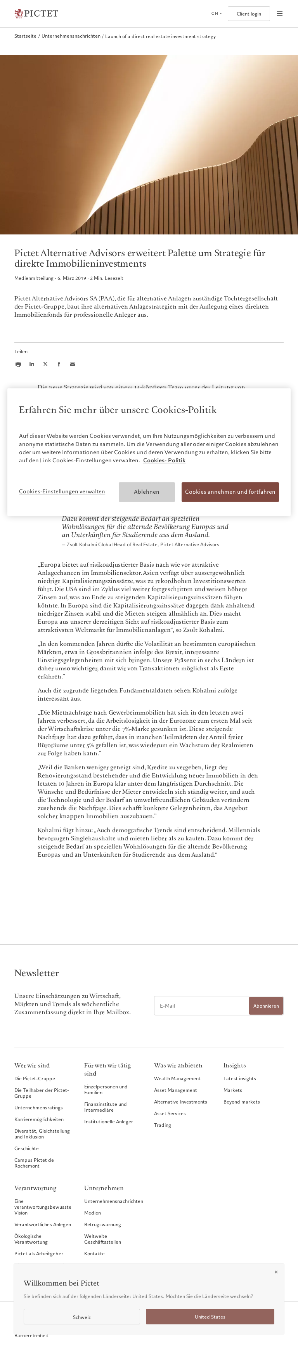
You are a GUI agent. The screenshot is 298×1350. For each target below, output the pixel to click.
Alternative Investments (180, 1101)
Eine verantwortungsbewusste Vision (42, 1207)
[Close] (276, 1272)
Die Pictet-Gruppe (34, 1078)
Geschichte (26, 1148)
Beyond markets (242, 1101)
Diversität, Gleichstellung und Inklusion (42, 1134)
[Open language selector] (216, 13)
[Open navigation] (279, 13)
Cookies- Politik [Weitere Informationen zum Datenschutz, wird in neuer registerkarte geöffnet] (164, 460)
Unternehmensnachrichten (113, 1201)
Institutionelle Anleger (108, 1121)
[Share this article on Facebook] (59, 364)
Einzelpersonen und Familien (106, 1089)
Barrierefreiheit (31, 1335)
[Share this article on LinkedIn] (32, 364)
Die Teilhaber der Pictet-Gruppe (41, 1093)
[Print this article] (18, 364)
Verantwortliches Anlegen (42, 1224)
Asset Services (170, 1113)
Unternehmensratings (38, 1107)
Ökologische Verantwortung (31, 1239)
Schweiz (82, 1317)
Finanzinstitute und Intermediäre (105, 1107)
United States (210, 1317)
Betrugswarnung (102, 1224)
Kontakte (94, 1253)
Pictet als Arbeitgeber (38, 1253)
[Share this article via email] (72, 364)
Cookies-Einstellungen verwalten (62, 491)
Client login (249, 13)
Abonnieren (266, 1006)
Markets (233, 1090)
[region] (149, 452)
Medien (92, 1212)
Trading (162, 1125)
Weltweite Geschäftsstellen (102, 1239)
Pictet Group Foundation (41, 1265)
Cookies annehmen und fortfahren (230, 492)
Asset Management (175, 1090)
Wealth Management (177, 1078)
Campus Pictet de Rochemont (34, 1163)
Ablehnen (146, 492)
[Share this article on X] (45, 364)
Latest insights (240, 1078)
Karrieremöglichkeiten (39, 1119)
